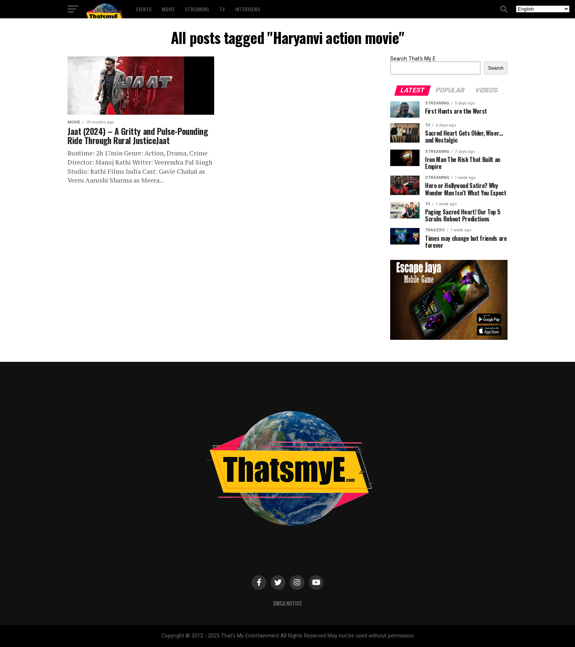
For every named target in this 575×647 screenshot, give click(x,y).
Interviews (247, 9)
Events (143, 9)
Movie (168, 9)
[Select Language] (542, 8)
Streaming (197, 9)
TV (222, 9)
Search (495, 68)
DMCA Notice (287, 603)
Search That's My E (413, 59)
